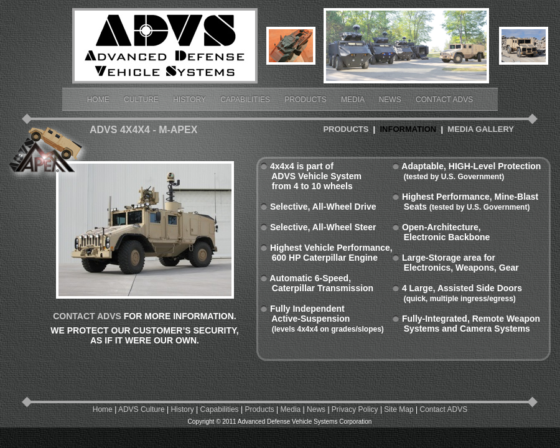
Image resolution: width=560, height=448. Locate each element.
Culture (142, 99)
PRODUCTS (345, 129)
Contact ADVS (444, 99)
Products (306, 99)
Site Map (398, 409)
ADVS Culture (141, 409)
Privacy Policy (355, 409)
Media (353, 99)
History (190, 99)
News (391, 99)
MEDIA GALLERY (480, 129)
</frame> (523, 77)
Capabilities (246, 99)
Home (99, 99)
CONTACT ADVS (87, 316)
